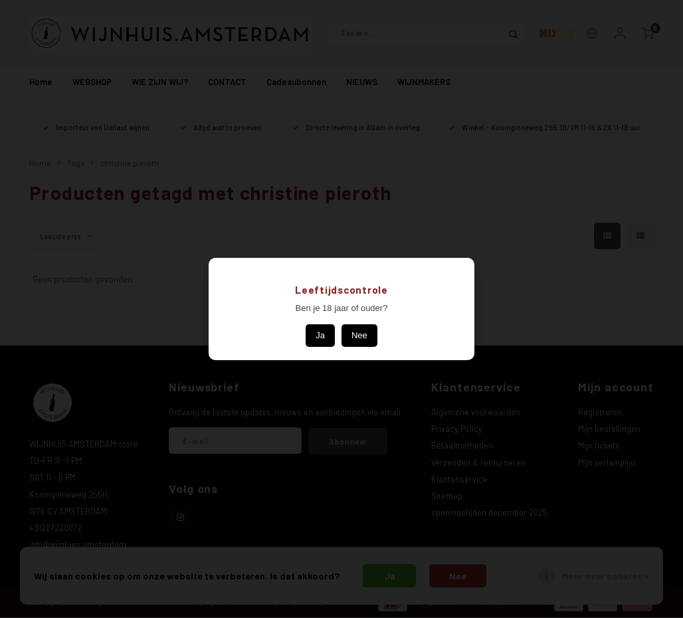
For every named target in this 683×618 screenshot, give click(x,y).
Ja (320, 335)
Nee (359, 335)
